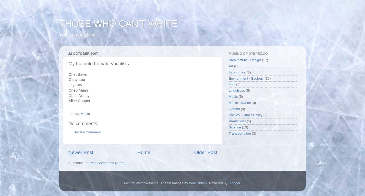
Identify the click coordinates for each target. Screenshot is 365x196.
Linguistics (237, 90)
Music (85, 114)
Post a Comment (88, 132)
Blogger (234, 183)
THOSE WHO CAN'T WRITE (118, 23)
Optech (234, 109)
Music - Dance (240, 103)
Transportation (240, 133)
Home (143, 152)
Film (232, 84)
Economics (237, 72)
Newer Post (80, 152)
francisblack (198, 183)
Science (235, 127)
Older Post (205, 152)
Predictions (237, 121)
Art (231, 66)
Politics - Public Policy (245, 115)
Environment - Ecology (246, 78)
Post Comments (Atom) (108, 163)
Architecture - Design (245, 60)
